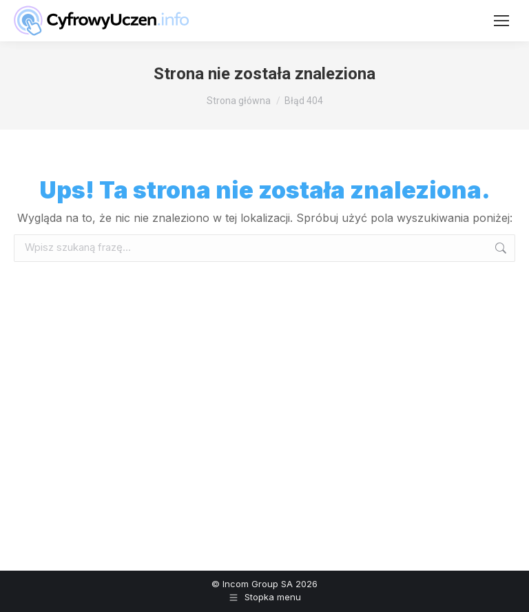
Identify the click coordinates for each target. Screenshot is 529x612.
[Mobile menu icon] (501, 20)
